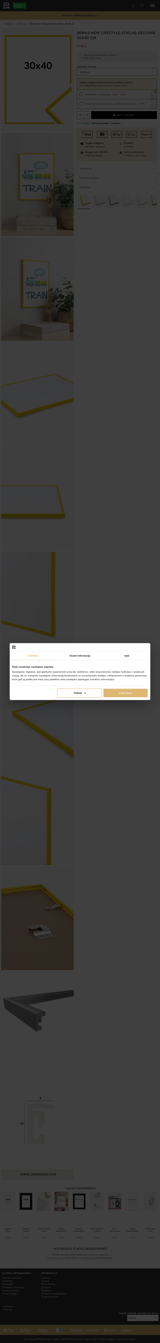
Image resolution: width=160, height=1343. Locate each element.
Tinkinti (80, 692)
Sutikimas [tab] (33, 655)
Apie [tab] (127, 655)
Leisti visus (125, 692)
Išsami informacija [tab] (80, 655)
